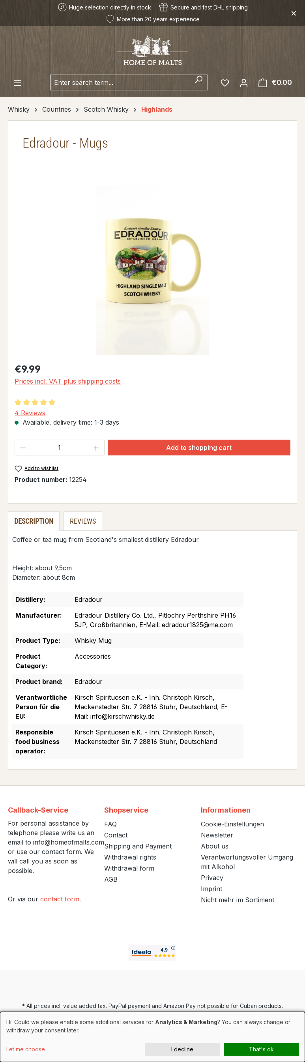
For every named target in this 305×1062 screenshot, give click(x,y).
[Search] (198, 82)
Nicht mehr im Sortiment (237, 900)
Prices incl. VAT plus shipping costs (68, 381)
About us (214, 846)
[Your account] (243, 82)
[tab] (34, 521)
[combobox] (120, 82)
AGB (111, 879)
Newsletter (217, 835)
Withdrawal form (129, 868)
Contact (115, 835)
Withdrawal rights (130, 857)
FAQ (110, 824)
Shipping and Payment (138, 846)
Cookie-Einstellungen (232, 824)
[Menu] (17, 82)
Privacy (212, 878)
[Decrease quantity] (23, 447)
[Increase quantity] (96, 447)
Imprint (211, 889)
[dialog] (152, 1037)
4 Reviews (30, 413)
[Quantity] (60, 447)
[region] (152, 270)
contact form (59, 899)
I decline (182, 1049)
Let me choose (25, 1049)
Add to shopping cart (199, 447)
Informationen (226, 810)
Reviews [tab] (83, 521)
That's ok (261, 1049)
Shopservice (126, 810)
